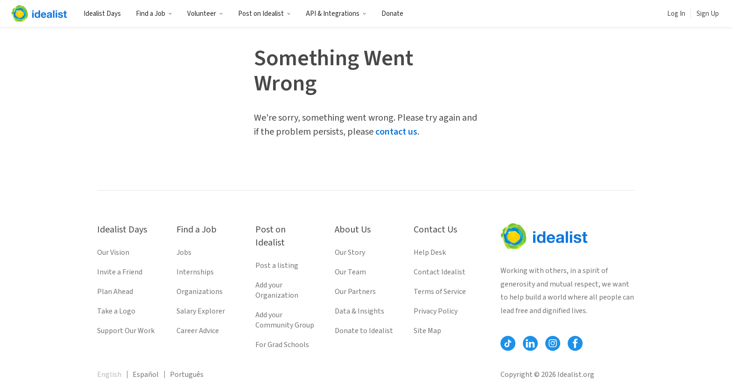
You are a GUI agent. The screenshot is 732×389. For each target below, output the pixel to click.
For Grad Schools (282, 345)
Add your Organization (276, 290)
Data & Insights (359, 311)
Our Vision (113, 252)
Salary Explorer (200, 311)
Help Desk (430, 252)
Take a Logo (116, 311)
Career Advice (197, 331)
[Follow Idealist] (507, 343)
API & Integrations (336, 14)
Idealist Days (102, 14)
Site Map (427, 331)
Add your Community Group (284, 320)
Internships (195, 272)
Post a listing (276, 265)
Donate (392, 14)
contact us (396, 131)
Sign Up (708, 14)
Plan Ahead (115, 292)
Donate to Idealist (364, 331)
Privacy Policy (436, 311)
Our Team (350, 272)
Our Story (350, 252)
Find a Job (154, 14)
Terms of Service (440, 292)
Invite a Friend (119, 272)
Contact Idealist (439, 272)
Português (187, 374)
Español (146, 374)
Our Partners (355, 292)
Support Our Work (126, 331)
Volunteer (205, 14)
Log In (676, 14)
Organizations (199, 292)
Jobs (183, 252)
